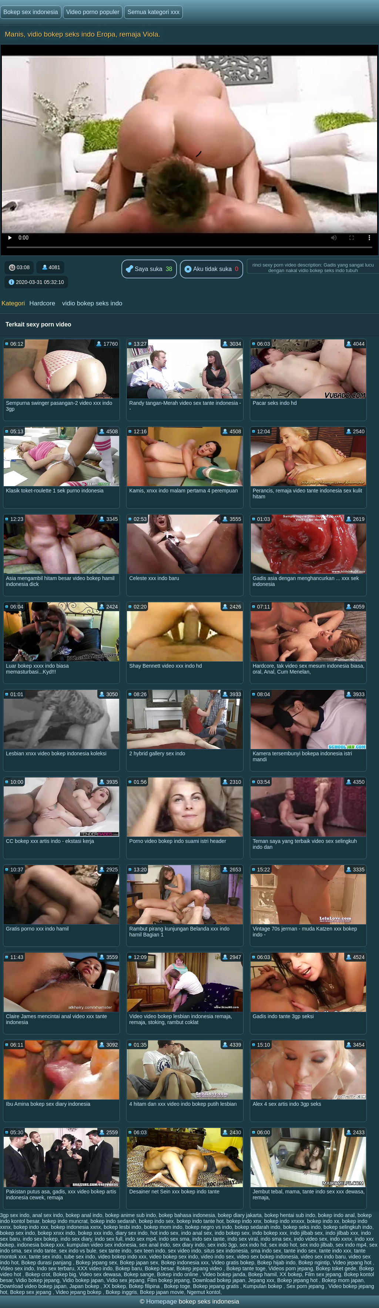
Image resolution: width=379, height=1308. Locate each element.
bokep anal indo (84, 1215)
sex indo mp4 (351, 1245)
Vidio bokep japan (83, 1280)
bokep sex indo (17, 1233)
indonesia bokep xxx (40, 1245)
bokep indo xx (323, 1221)
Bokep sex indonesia (30, 12)
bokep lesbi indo (122, 1227)
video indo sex (217, 1257)
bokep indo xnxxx (284, 1221)
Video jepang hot (353, 1262)
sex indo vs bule (77, 1251)
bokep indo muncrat (65, 1221)
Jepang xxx (261, 1280)
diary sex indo (131, 1233)
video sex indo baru (323, 1257)
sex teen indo (149, 1251)
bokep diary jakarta (240, 1215)
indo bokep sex (232, 1233)
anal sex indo (47, 1215)
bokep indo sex (156, 1221)
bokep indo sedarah (113, 1221)
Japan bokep (85, 1286)
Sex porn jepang (306, 1286)
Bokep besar (159, 1268)
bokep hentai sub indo (290, 1215)
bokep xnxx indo (56, 1233)
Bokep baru (128, 1268)
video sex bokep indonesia (267, 1257)
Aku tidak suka (208, 269)
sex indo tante (40, 1251)
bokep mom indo (163, 1227)
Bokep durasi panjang (47, 1262)
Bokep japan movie (162, 1292)
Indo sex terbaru (55, 1268)
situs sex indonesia (226, 1251)
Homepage (161, 1301)
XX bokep (290, 1274)
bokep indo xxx (31, 1227)
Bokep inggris (121, 1292)
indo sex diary (76, 1239)
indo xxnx (341, 1239)
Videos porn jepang (290, 1268)
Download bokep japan (218, 1280)
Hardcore (42, 303)
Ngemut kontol (203, 1292)
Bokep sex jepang (31, 1292)
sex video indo (184, 1251)
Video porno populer (93, 12)
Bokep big (64, 1274)
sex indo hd (253, 1245)
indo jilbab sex (306, 1233)
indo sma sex (276, 1239)
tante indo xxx (335, 1251)
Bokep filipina (145, 1286)
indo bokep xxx (269, 1233)
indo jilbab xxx (342, 1233)
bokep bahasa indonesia (187, 1215)
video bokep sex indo (173, 1257)
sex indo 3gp (222, 1245)
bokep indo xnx (244, 1221)
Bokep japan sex (139, 1262)
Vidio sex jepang (125, 1280)
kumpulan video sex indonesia (102, 1245)
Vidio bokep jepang (38, 1280)
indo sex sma (174, 1239)
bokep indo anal (336, 1215)
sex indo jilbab (316, 1245)
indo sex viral (243, 1239)
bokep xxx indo (95, 1233)
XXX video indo (95, 1268)
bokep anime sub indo (130, 1215)
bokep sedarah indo (257, 1227)
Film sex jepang (323, 1274)
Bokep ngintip (314, 1262)
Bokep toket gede (336, 1268)
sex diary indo (188, 1245)
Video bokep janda (223, 1274)
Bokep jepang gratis (217, 1286)
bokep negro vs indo (208, 1227)
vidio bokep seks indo (92, 303)
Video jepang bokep (79, 1292)
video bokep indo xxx (122, 1257)
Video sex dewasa (100, 1274)
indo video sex (310, 1239)
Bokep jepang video (200, 1268)
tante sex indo (45, 1257)
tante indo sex (300, 1251)
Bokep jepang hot (298, 1280)
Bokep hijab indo (276, 1262)
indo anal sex (196, 1233)
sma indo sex (266, 1251)
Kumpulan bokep (263, 1286)
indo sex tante (208, 1239)
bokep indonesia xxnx (76, 1227)
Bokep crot (38, 1274)
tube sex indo (79, 1257)
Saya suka (144, 269)
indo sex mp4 (140, 1239)
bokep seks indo (302, 1227)
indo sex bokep (40, 1239)
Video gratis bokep (232, 1262)
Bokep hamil (262, 1274)
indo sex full (109, 1239)
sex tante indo (115, 1251)
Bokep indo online (178, 1274)
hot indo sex (164, 1233)
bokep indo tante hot (200, 1221)
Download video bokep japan (33, 1286)
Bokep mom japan (342, 1280)
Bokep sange (139, 1274)
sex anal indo (154, 1245)
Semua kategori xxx (153, 12)
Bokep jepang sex (96, 1262)
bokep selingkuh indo (347, 1227)
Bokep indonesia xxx (184, 1262)
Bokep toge (177, 1286)
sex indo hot (283, 1245)
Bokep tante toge (246, 1268)
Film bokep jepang (168, 1280)
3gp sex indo (14, 1215)
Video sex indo (17, 1268)
